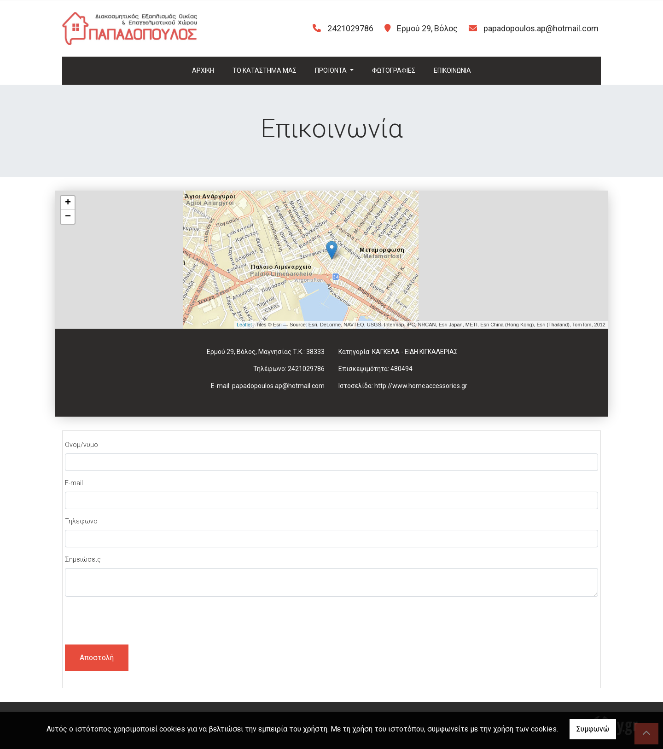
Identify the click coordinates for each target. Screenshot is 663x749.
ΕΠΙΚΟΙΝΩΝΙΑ (452, 70)
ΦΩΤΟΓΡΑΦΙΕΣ (393, 70)
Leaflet (244, 324)
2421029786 (306, 368)
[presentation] (135, 622)
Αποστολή (97, 657)
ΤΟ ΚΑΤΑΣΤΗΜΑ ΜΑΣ (265, 70)
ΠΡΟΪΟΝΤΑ (331, 70)
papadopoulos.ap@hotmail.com (541, 28)
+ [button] (68, 203)
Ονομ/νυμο (81, 444)
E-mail (74, 483)
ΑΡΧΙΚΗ (203, 70)
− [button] (68, 217)
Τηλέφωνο (81, 521)
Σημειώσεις (83, 559)
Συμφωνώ (592, 729)
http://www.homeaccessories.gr (420, 385)
